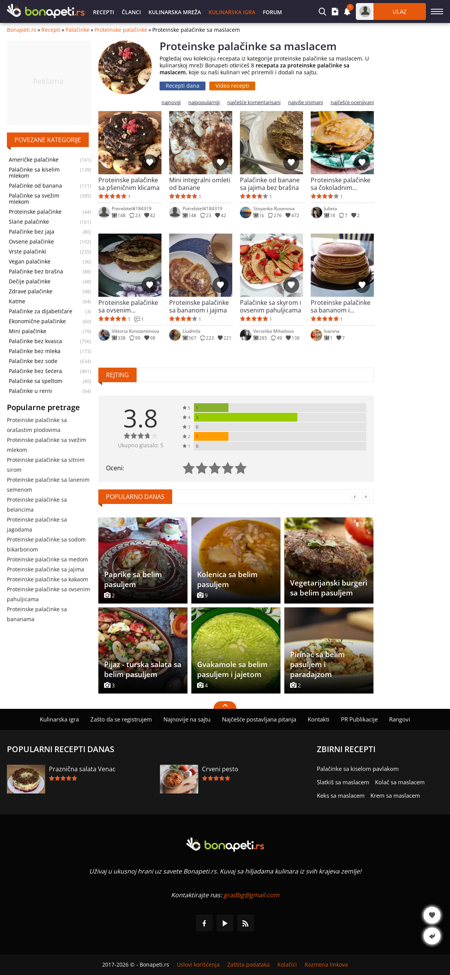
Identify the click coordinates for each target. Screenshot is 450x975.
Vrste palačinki (27, 252)
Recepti (103, 12)
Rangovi (399, 719)
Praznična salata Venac (82, 769)
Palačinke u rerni (30, 391)
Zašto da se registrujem (121, 719)
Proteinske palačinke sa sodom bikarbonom (46, 544)
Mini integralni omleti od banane (199, 183)
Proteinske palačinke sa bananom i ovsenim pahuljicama (341, 306)
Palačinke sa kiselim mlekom (34, 173)
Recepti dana (182, 85)
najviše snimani (305, 102)
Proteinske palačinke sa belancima (37, 504)
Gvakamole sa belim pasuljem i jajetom (232, 669)
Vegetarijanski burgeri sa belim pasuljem (328, 588)
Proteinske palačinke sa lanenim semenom (48, 484)
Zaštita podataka (248, 964)
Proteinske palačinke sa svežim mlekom (46, 444)
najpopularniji (204, 102)
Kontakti (318, 719)
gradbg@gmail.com (251, 895)
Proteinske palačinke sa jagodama (37, 524)
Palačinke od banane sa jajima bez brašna (270, 183)
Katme (17, 301)
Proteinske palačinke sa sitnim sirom (46, 464)
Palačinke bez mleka (34, 351)
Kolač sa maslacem (400, 782)
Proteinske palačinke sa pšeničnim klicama (129, 183)
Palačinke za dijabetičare (40, 311)
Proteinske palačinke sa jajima (45, 569)
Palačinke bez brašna (36, 271)
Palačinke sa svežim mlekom (34, 199)
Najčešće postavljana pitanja (259, 719)
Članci (131, 12)
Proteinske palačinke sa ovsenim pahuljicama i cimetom (128, 306)
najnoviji (171, 102)
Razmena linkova (326, 964)
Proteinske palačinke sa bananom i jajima (199, 306)
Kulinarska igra (232, 12)
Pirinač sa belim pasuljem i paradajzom (317, 664)
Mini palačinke (27, 331)
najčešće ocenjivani (352, 102)
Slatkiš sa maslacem (343, 782)
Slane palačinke (29, 222)
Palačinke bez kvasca (35, 341)
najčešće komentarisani (253, 102)
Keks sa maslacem (341, 795)
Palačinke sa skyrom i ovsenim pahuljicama (270, 306)
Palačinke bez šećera (35, 371)
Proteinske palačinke (121, 30)
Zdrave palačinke (30, 291)
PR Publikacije (359, 719)
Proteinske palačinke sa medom (47, 559)
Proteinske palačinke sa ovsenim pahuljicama (48, 594)
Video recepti (232, 85)
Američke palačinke (34, 160)
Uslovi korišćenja (198, 964)
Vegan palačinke (30, 261)
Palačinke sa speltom (35, 381)
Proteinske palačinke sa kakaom (47, 579)
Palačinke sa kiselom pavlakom (358, 768)
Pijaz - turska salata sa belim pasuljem (142, 669)
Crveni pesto (220, 769)
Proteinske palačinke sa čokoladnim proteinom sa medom (342, 183)
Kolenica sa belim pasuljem (227, 579)
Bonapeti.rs (21, 30)
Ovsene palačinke (31, 242)
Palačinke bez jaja (31, 232)
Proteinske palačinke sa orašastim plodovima (37, 425)
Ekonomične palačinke (37, 321)
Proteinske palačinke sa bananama (37, 614)
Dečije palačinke (30, 281)
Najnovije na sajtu (186, 719)
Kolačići (287, 964)
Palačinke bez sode (33, 361)
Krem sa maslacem (395, 795)
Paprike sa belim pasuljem (133, 579)
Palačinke (77, 30)
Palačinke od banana (35, 186)
